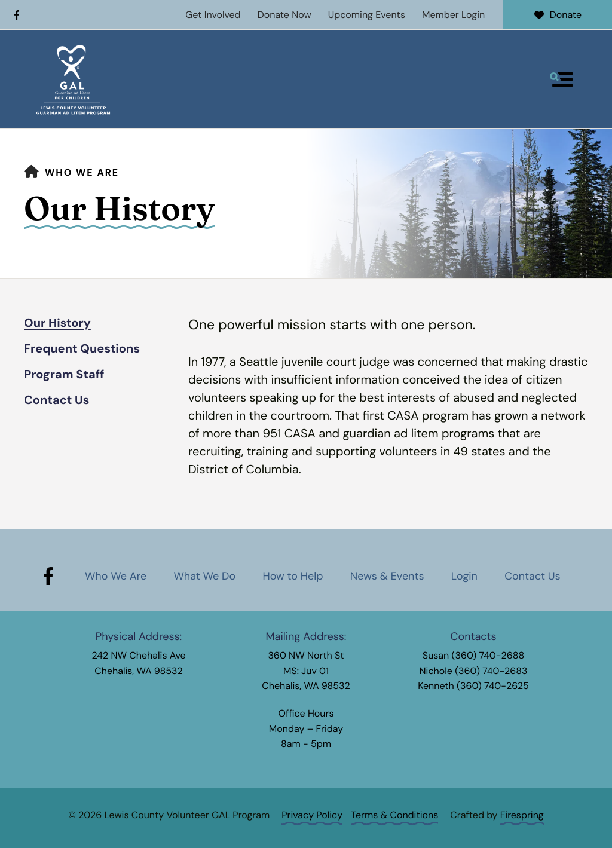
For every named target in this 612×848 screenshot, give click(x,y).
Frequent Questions (82, 349)
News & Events (387, 576)
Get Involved (212, 14)
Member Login (453, 14)
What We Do (204, 576)
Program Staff (64, 374)
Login (464, 576)
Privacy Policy (311, 815)
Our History (57, 323)
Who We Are (82, 172)
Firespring (522, 815)
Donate (557, 14)
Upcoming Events (366, 14)
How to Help (292, 576)
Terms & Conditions (394, 815)
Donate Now (284, 14)
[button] (561, 79)
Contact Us (56, 400)
